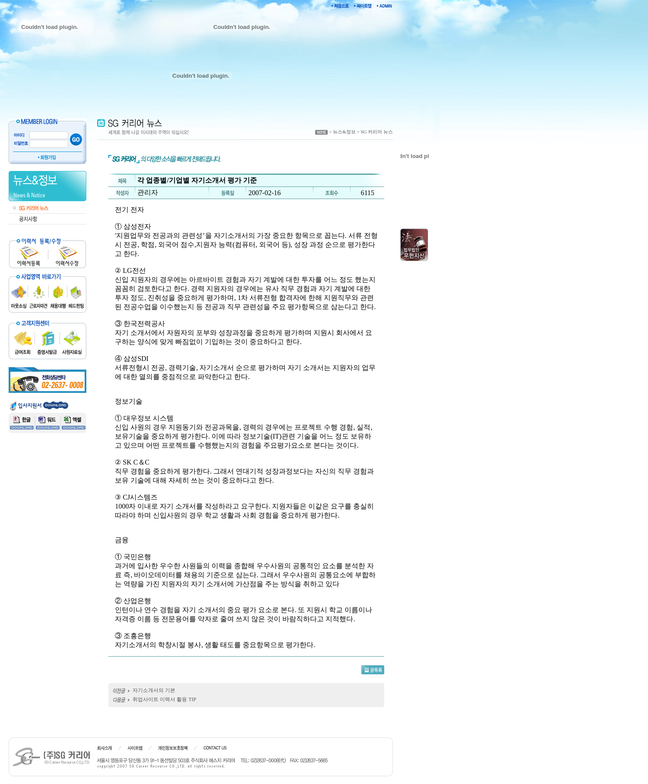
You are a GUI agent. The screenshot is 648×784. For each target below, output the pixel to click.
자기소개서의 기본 (154, 690)
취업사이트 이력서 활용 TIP (164, 699)
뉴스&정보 (344, 131)
